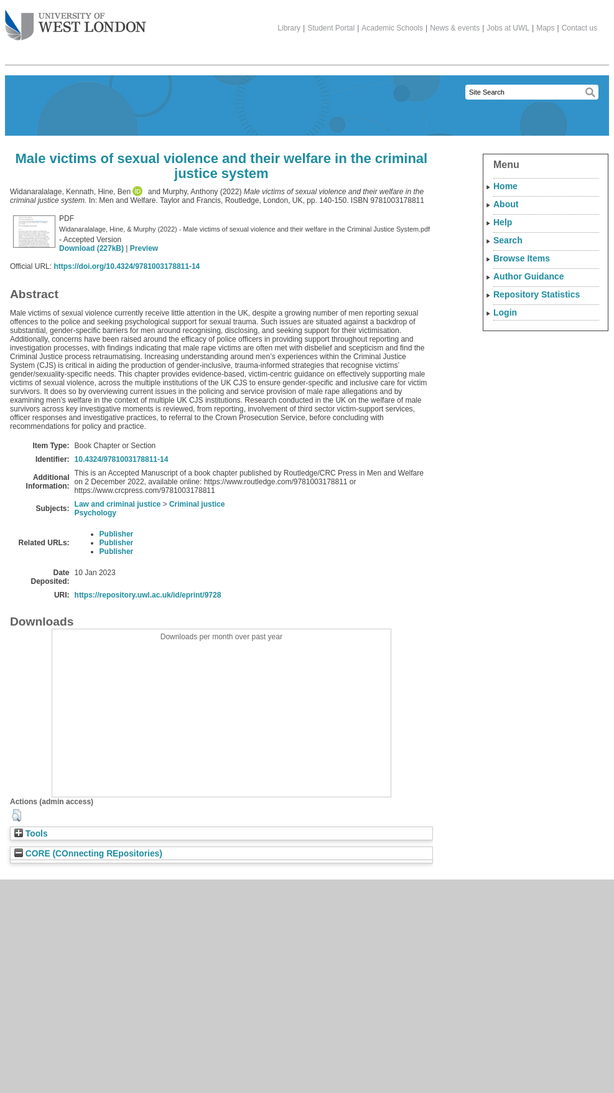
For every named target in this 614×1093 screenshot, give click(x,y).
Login (505, 312)
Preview (144, 248)
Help (502, 222)
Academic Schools (392, 28)
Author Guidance (528, 276)
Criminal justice (197, 504)
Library (288, 28)
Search (508, 240)
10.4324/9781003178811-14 (122, 459)
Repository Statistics (536, 294)
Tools (31, 833)
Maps (545, 28)
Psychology (95, 513)
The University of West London (76, 20)
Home (505, 186)
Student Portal (331, 28)
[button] (16, 815)
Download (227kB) (91, 248)
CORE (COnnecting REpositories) (88, 853)
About (505, 204)
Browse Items (521, 258)
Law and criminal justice (118, 504)
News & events (455, 28)
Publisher (117, 534)
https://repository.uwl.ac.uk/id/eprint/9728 (148, 595)
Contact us (579, 28)
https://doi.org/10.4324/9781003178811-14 (126, 266)
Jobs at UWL (507, 28)
